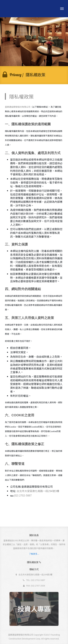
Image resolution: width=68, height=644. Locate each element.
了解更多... (34, 555)
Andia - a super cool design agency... (16, 8)
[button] (34, 563)
